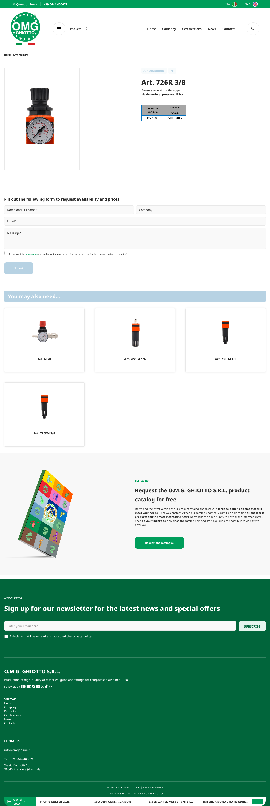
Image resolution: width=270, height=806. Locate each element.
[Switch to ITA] (230, 4)
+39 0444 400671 (22, 759)
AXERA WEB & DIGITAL (118, 793)
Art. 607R (44, 359)
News (212, 29)
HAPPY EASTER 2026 (55, 802)
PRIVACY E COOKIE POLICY (149, 793)
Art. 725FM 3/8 (44, 433)
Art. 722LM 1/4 (135, 359)
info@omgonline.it (17, 750)
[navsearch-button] (253, 28)
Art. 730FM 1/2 (225, 359)
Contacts (228, 29)
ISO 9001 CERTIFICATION (112, 802)
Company (169, 29)
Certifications (192, 29)
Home (151, 29)
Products (10, 711)
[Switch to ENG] (250, 4)
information (32, 253)
